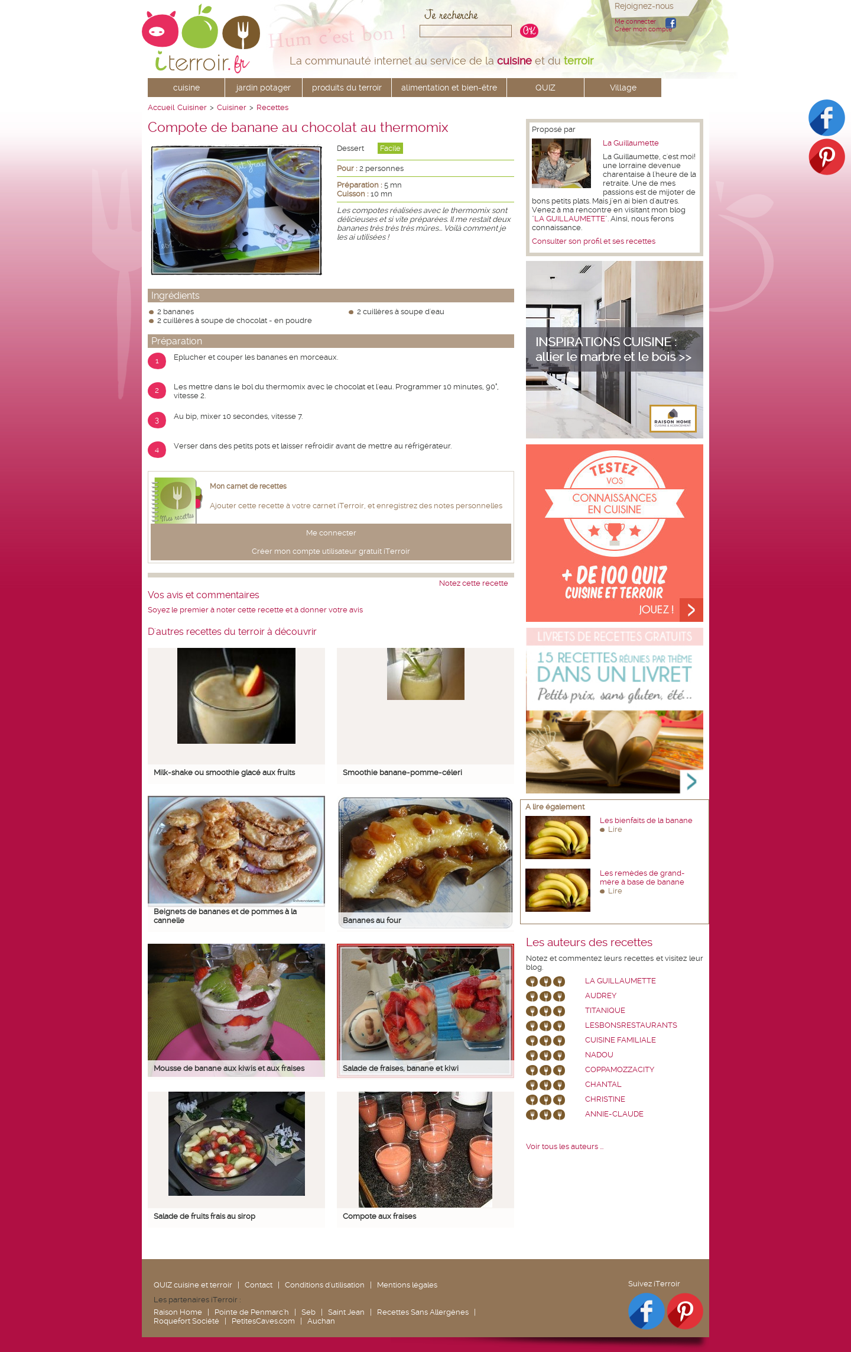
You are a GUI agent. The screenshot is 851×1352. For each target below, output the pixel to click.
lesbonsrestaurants (631, 1025)
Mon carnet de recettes (248, 486)
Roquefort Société (186, 1320)
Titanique (605, 1010)
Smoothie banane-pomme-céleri (402, 772)
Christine (605, 1099)
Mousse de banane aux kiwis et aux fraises (229, 1068)
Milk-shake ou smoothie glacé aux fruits (224, 772)
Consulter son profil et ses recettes (593, 241)
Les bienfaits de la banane (646, 820)
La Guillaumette (631, 142)
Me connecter (635, 21)
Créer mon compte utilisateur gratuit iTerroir (331, 551)
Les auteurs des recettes (589, 942)
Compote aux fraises (379, 1216)
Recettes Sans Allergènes (423, 1312)
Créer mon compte (643, 29)
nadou (599, 1054)
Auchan (321, 1320)
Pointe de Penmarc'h (252, 1312)
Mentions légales (407, 1284)
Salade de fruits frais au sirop (204, 1216)
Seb (308, 1312)
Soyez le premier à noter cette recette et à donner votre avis (255, 609)
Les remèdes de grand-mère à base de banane (642, 877)
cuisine (186, 87)
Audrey (600, 995)
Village (623, 87)
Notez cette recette (473, 583)
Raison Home (178, 1312)
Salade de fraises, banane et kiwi (401, 1068)
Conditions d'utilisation (325, 1284)
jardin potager (263, 87)
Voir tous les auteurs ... (564, 1146)
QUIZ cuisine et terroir (193, 1284)
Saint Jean (346, 1312)
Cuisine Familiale (620, 1039)
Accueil (161, 107)
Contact (258, 1284)
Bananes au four (372, 920)
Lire (615, 829)
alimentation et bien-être (449, 87)
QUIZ (545, 87)
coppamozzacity (619, 1069)
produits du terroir (347, 87)
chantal (603, 1084)
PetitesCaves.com (263, 1320)
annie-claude (614, 1113)
